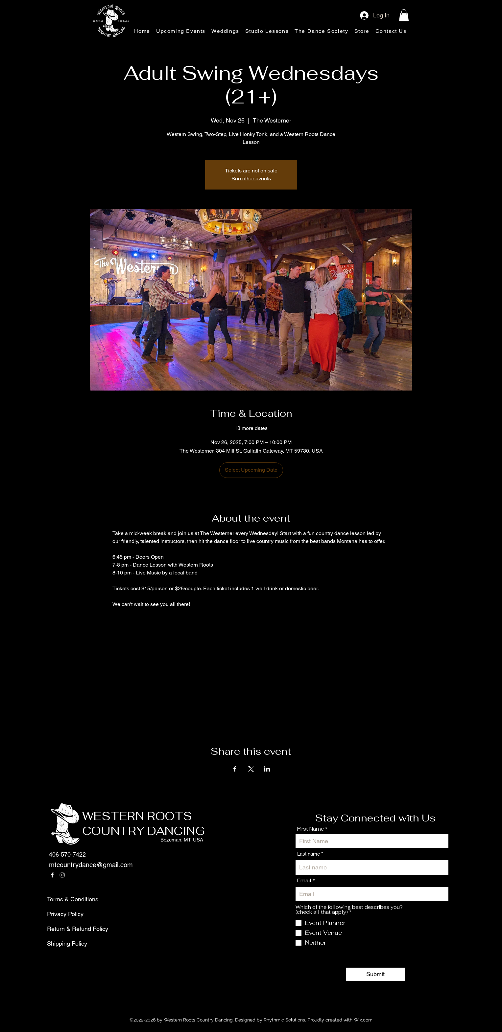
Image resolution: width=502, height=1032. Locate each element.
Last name (308, 853)
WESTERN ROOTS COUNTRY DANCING (143, 824)
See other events (251, 178)
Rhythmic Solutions (284, 1019)
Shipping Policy (63, 943)
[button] (404, 15)
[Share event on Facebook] (235, 769)
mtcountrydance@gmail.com (91, 865)
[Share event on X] (251, 769)
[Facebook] (52, 875)
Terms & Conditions (63, 899)
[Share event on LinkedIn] (267, 769)
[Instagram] (62, 875)
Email (304, 880)
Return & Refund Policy (63, 928)
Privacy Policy (63, 913)
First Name (310, 828)
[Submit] (375, 974)
